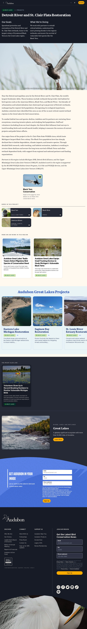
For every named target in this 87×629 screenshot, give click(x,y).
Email (45, 470)
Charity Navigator (8, 562)
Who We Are (8, 534)
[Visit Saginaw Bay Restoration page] (47, 323)
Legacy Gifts (38, 543)
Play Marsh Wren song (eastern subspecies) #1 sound (60, 215)
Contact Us (22, 543)
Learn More (58, 439)
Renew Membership (41, 546)
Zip (44, 476)
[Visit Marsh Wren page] (47, 212)
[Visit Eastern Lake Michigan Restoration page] (16, 323)
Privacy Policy (26, 567)
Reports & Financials (10, 549)
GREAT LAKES (10, 335)
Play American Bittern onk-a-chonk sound (29, 225)
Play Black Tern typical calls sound (29, 215)
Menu (3, 2)
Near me (71, 3)
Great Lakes (8, 10)
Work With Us (23, 534)
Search (74, 2)
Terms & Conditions (52, 496)
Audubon (9, 2)
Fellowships (23, 537)
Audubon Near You (40, 534)
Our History (8, 537)
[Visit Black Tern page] (16, 212)
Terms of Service (52, 488)
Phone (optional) (48, 482)
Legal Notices (20, 567)
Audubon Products (40, 537)
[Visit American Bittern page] (16, 222)
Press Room (23, 540)
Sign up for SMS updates (24, 547)
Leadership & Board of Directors (10, 541)
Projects (20, 10)
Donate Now (38, 540)
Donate (81, 3)
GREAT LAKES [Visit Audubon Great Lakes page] (10, 275)
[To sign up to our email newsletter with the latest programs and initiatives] (57, 472)
